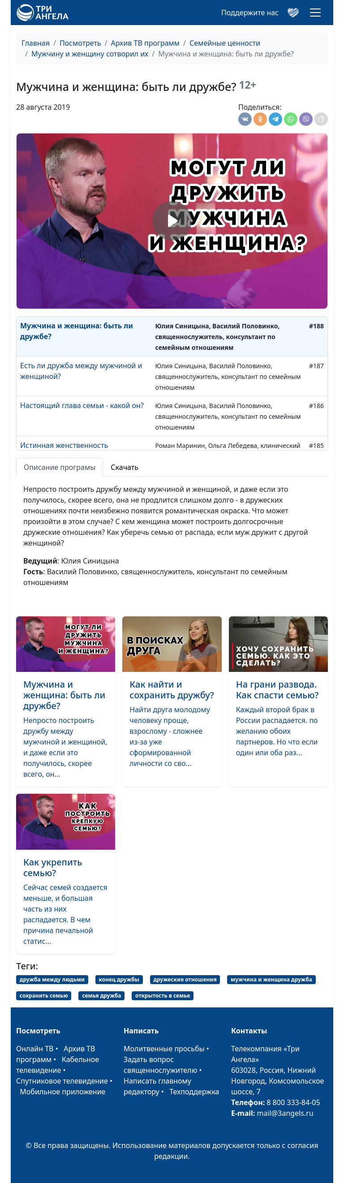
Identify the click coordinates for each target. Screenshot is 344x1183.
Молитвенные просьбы (164, 1049)
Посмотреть (80, 43)
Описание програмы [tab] (59, 467)
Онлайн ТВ (35, 1049)
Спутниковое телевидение (62, 1081)
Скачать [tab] (124, 467)
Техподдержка (194, 1092)
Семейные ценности (224, 43)
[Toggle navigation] (315, 13)
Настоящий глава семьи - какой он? (82, 405)
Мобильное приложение (62, 1092)
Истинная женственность (64, 445)
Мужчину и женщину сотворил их (89, 54)
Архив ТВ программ (145, 43)
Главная (36, 43)
